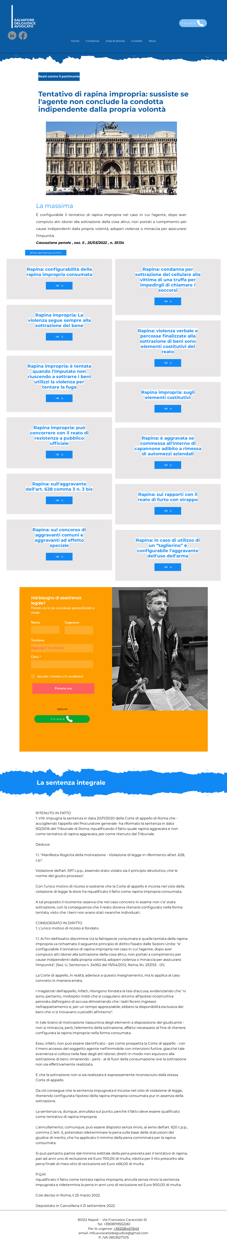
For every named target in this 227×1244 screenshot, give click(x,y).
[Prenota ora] (63, 688)
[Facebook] (23, 35)
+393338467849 (126, 1229)
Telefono (37, 640)
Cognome (72, 622)
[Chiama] (193, 23)
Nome (35, 622)
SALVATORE (24, 20)
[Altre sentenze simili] (45, 252)
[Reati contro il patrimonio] (59, 76)
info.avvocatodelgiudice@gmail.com (118, 1233)
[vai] (59, 286)
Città (34, 656)
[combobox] (62, 664)
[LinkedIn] (12, 35)
